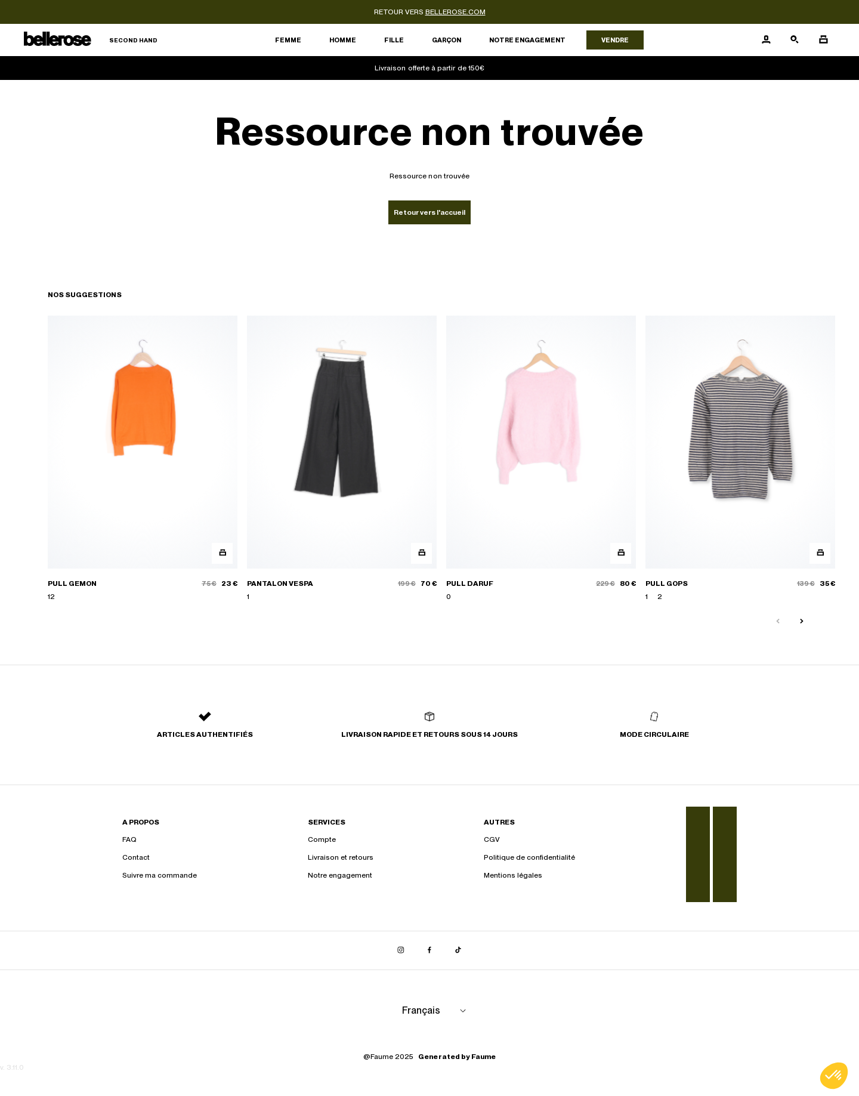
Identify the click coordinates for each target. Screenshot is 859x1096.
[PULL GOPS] (740, 459)
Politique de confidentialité (529, 857)
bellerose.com (455, 12)
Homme (342, 40)
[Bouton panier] (823, 40)
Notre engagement (527, 40)
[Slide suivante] (801, 622)
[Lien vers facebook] (429, 950)
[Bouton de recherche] (795, 40)
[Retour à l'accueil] (90, 40)
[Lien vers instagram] (400, 950)
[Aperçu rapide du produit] (222, 553)
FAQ (129, 839)
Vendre (615, 40)
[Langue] (436, 1010)
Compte (322, 839)
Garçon (446, 40)
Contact (136, 857)
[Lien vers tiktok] (458, 950)
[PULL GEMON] (142, 459)
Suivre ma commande (159, 875)
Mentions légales (513, 875)
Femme (288, 40)
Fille (394, 40)
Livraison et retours (340, 857)
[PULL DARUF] (541, 459)
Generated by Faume (457, 1056)
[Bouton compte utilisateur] (766, 40)
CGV (492, 839)
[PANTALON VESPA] (342, 459)
